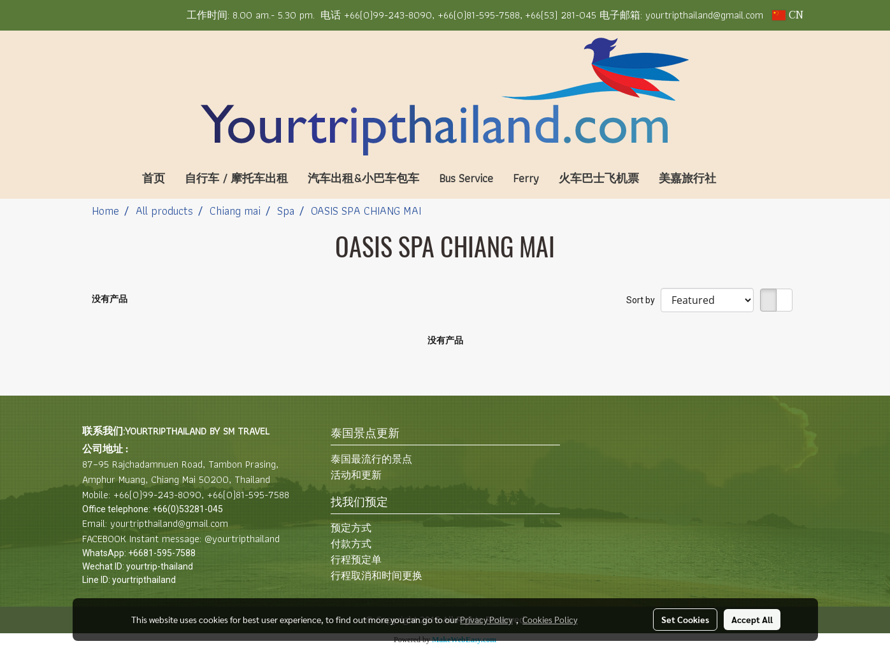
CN (787, 15)
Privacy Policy (486, 619)
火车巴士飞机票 (599, 178)
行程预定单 (356, 560)
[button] (744, 178)
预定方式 (351, 528)
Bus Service (466, 178)
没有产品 (109, 299)
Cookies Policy (549, 619)
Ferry (526, 178)
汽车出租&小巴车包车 (363, 178)
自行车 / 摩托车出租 (236, 178)
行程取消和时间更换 (376, 576)
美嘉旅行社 (687, 178)
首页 (153, 178)
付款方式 (351, 544)
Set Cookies (685, 619)
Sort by (643, 300)
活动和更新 (356, 475)
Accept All (752, 619)
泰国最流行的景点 (371, 459)
